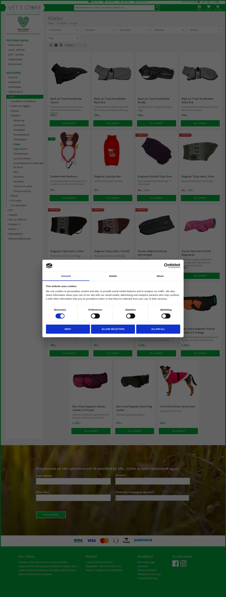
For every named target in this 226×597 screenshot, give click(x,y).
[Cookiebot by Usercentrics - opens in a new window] (166, 265)
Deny (68, 329)
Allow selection (113, 329)
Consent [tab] (66, 276)
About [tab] (160, 276)
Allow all (158, 329)
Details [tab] (113, 276)
